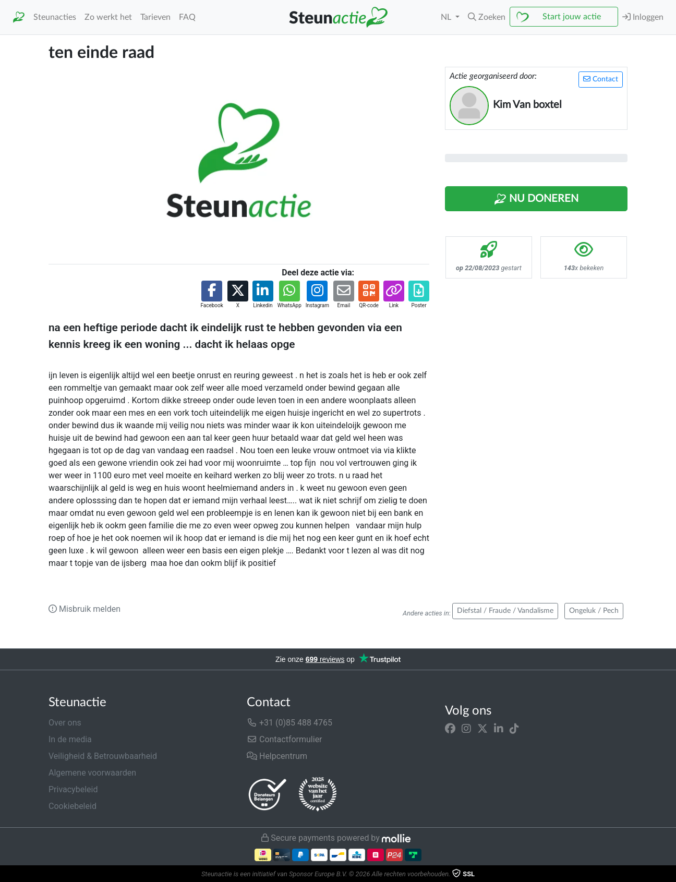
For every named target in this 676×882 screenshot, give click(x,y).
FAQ (187, 17)
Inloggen (642, 17)
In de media (70, 739)
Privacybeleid (73, 789)
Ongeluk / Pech (594, 610)
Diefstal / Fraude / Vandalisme (505, 610)
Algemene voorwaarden (92, 773)
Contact (600, 79)
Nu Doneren (536, 199)
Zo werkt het (108, 17)
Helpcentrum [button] (277, 756)
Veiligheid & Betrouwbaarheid (103, 756)
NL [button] (447, 17)
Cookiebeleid (72, 806)
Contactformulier (284, 739)
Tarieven (155, 17)
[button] (487, 17)
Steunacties (54, 17)
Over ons (65, 723)
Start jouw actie (571, 17)
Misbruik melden (84, 609)
